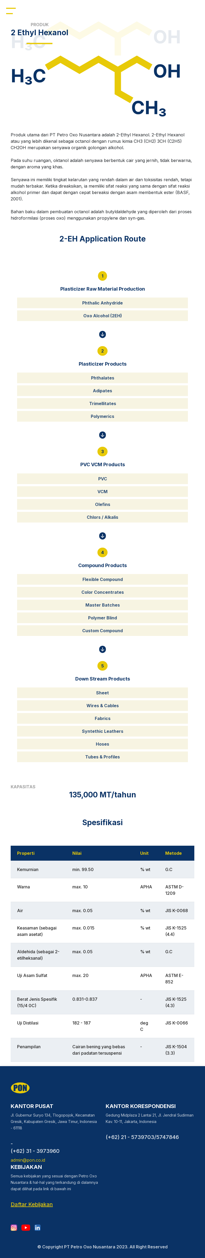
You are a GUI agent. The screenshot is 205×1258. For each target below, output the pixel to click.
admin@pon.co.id (28, 1160)
